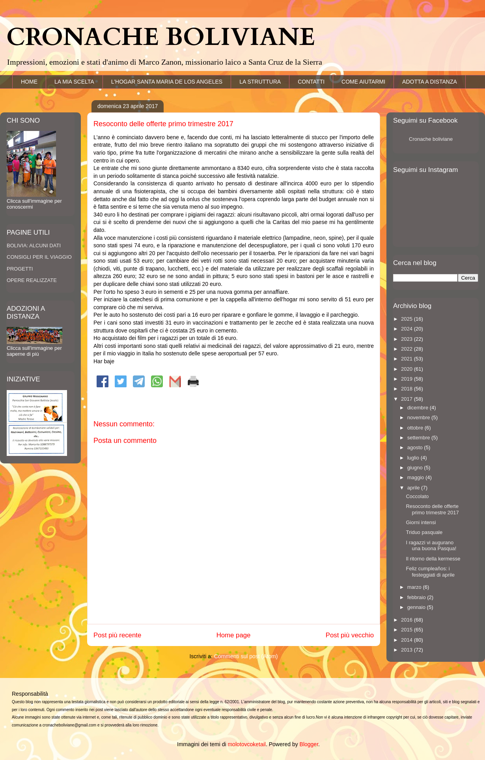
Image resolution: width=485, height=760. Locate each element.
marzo (415, 587)
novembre (419, 417)
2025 (407, 319)
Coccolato (417, 496)
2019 (407, 379)
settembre (419, 438)
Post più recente (117, 635)
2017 (407, 399)
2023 (407, 339)
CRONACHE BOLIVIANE (160, 37)
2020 (407, 369)
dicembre (418, 408)
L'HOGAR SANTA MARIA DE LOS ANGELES (167, 81)
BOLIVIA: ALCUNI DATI (34, 245)
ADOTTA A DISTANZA (429, 81)
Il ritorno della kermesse (433, 559)
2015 (407, 630)
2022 (407, 349)
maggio (416, 477)
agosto (415, 447)
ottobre (416, 428)
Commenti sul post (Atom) (246, 656)
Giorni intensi (421, 522)
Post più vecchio (350, 635)
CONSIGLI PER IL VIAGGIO (39, 257)
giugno (415, 468)
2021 (407, 359)
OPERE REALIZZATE (32, 280)
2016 (407, 620)
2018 (407, 389)
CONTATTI (311, 81)
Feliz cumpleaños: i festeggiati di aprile (430, 572)
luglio (414, 458)
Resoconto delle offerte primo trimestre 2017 (432, 509)
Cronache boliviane (431, 139)
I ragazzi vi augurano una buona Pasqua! (431, 546)
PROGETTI (20, 269)
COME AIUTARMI (363, 81)
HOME (29, 81)
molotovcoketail (247, 744)
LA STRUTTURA (260, 81)
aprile (414, 488)
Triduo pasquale (424, 532)
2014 (407, 640)
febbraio (417, 597)
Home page (233, 635)
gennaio (417, 607)
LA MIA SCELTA (74, 81)
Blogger (309, 744)
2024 (407, 329)
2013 (407, 650)
